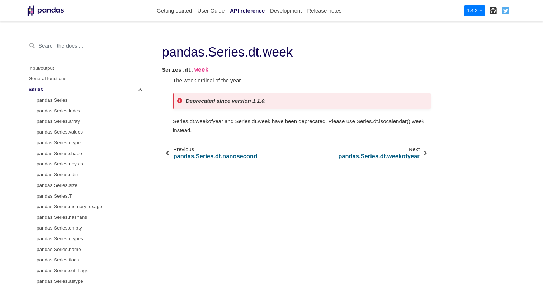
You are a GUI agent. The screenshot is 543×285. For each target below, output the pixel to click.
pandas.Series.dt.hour (60, 38)
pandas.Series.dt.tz (57, 272)
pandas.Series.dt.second (63, 59)
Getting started (174, 11)
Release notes (324, 11)
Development (286, 11)
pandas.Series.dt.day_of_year (69, 155)
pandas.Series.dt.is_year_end (69, 230)
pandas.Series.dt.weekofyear (68, 102)
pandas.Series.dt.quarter (63, 166)
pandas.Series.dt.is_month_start (71, 176)
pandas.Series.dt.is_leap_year (69, 240)
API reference (247, 11)
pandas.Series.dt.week (63, 91)
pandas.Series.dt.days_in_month (72, 262)
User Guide (211, 11)
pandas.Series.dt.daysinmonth (69, 251)
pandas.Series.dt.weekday (65, 134)
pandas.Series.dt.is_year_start (69, 219)
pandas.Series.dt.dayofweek (67, 112)
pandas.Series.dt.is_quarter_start (72, 198)
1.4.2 (473, 10)
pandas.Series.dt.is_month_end (71, 187)
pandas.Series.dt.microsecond (69, 70)
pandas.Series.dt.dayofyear (66, 144)
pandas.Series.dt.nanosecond (69, 80)
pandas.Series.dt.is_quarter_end (72, 208)
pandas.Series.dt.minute (63, 49)
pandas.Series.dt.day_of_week (70, 123)
